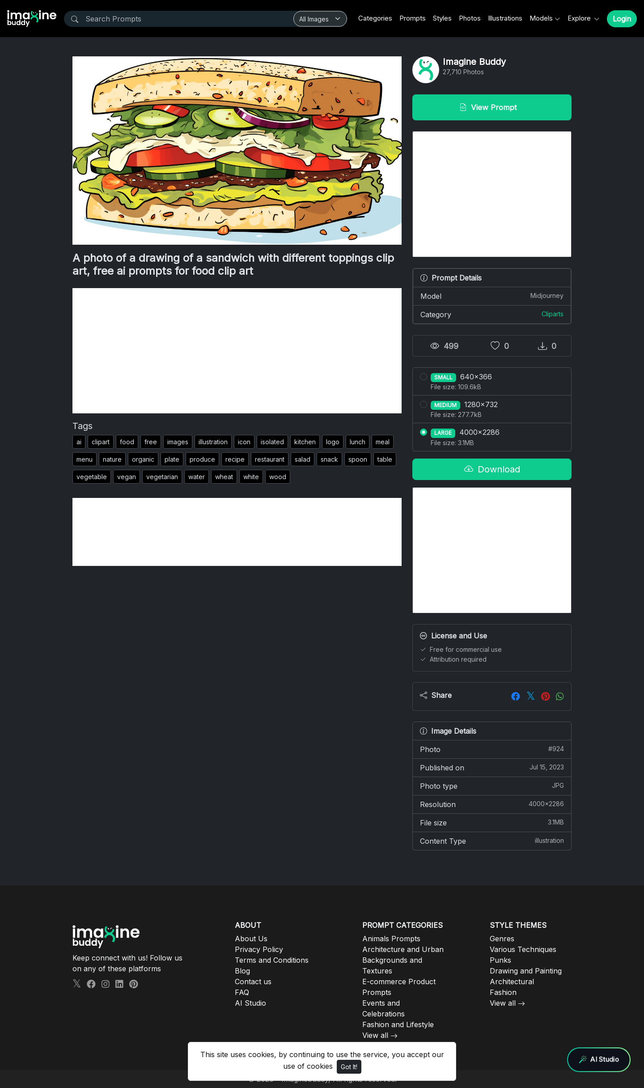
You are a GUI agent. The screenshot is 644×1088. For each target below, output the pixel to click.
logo (332, 442)
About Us (251, 938)
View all (375, 1035)
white (251, 476)
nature (112, 459)
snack (329, 459)
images (177, 442)
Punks (500, 960)
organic (143, 459)
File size (492, 822)
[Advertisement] (237, 350)
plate (172, 459)
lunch (357, 442)
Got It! (349, 1067)
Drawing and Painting (526, 970)
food (127, 442)
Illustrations (505, 18)
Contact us (253, 981)
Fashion (503, 992)
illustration (213, 442)
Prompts (412, 18)
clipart (101, 442)
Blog (242, 970)
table (384, 459)
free (150, 442)
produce (202, 459)
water (196, 476)
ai (78, 442)
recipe (235, 459)
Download (492, 469)
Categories (375, 18)
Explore (580, 18)
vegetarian (162, 476)
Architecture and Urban (403, 949)
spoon (357, 459)
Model (492, 296)
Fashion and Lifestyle (398, 1024)
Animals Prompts (391, 938)
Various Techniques (523, 949)
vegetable (91, 476)
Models (541, 18)
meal (383, 442)
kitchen (305, 442)
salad (302, 459)
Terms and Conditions (272, 960)
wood (277, 476)
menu (84, 459)
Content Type (492, 841)
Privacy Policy (259, 949)
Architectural (512, 981)
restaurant (269, 459)
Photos (470, 18)
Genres (502, 938)
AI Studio (250, 1003)
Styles (442, 18)
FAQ (242, 992)
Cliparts (553, 314)
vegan (126, 476)
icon (244, 442)
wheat (224, 476)
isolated (272, 442)
